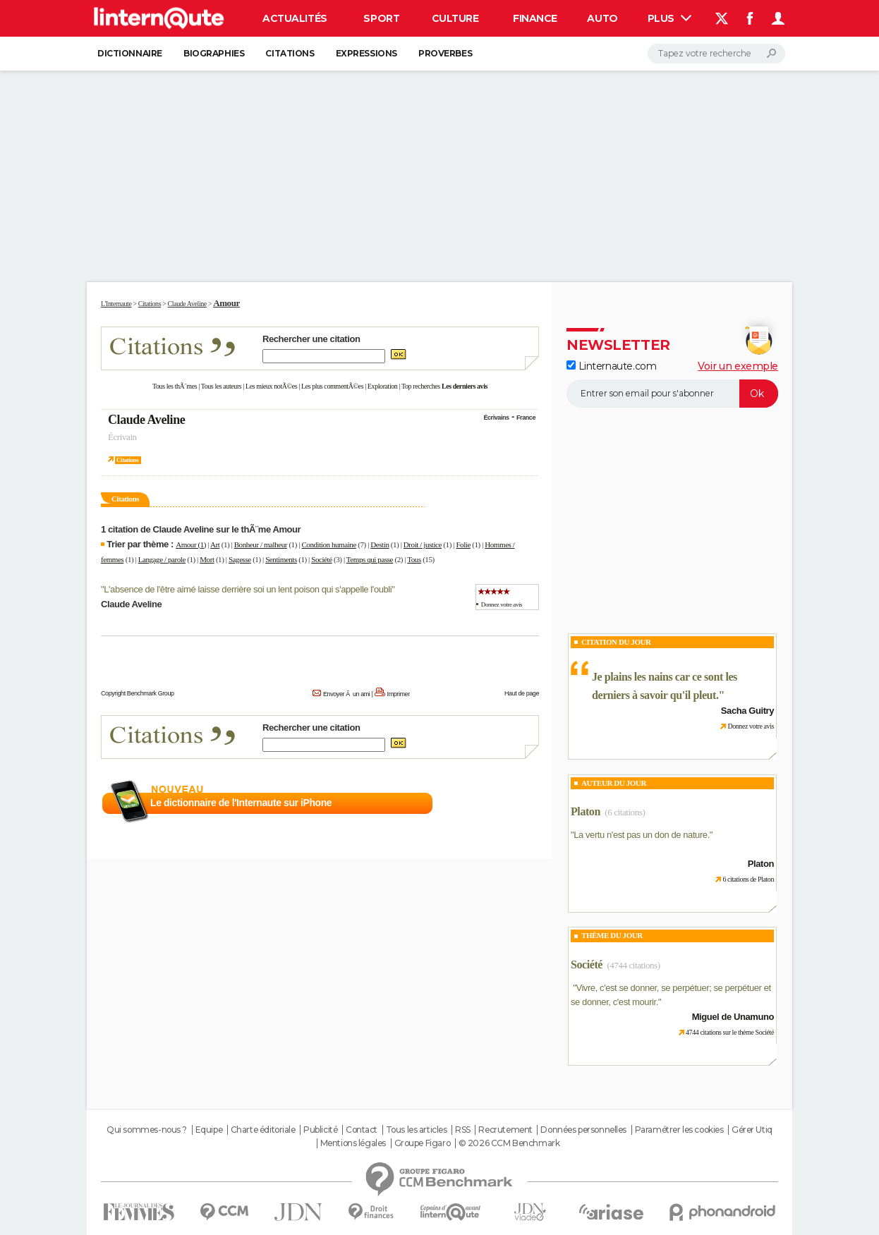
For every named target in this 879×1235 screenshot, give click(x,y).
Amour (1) (191, 544)
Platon (585, 811)
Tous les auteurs (221, 386)
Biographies (213, 53)
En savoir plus (508, 803)
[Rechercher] (716, 53)
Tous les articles (416, 1130)
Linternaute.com (611, 366)
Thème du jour (612, 935)
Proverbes (445, 53)
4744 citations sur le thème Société (730, 1032)
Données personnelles (583, 1130)
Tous (414, 559)
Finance (535, 18)
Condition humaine (328, 544)
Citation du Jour (616, 642)
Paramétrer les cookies (679, 1130)
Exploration (383, 386)
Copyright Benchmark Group (137, 693)
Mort (207, 559)
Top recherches (420, 386)
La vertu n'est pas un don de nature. (642, 834)
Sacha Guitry (747, 710)
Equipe (208, 1130)
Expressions (366, 53)
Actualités (294, 18)
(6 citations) (625, 812)
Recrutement (505, 1130)
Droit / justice (423, 544)
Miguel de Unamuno (733, 1016)
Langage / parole (162, 559)
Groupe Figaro (422, 1143)
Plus (669, 18)
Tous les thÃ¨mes (174, 386)
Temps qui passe (369, 559)
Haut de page (521, 693)
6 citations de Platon (748, 879)
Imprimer (398, 694)
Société (321, 559)
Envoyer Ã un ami (346, 694)
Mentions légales (353, 1143)
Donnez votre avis (501, 604)
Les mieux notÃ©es (271, 386)
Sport (381, 18)
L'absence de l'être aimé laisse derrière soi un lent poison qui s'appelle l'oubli (248, 589)
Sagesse (240, 559)
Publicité (320, 1130)
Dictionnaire (129, 53)
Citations (289, 53)
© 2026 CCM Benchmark (509, 1143)
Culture (455, 18)
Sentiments (281, 559)
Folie (463, 544)
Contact (361, 1130)
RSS (463, 1130)
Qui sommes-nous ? (147, 1130)
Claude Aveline (146, 420)
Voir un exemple (738, 366)
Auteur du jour (613, 783)
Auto (602, 18)
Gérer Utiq (752, 1130)
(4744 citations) (633, 965)
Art (214, 544)
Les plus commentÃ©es (332, 386)
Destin (379, 544)
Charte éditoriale (263, 1130)
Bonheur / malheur (260, 544)
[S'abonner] (672, 393)
